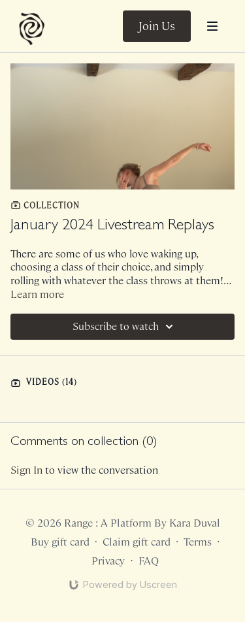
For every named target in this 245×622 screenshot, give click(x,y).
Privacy (108, 561)
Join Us (157, 26)
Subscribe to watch (125, 327)
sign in (26, 470)
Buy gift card (60, 542)
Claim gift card (137, 542)
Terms (198, 542)
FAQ (149, 561)
